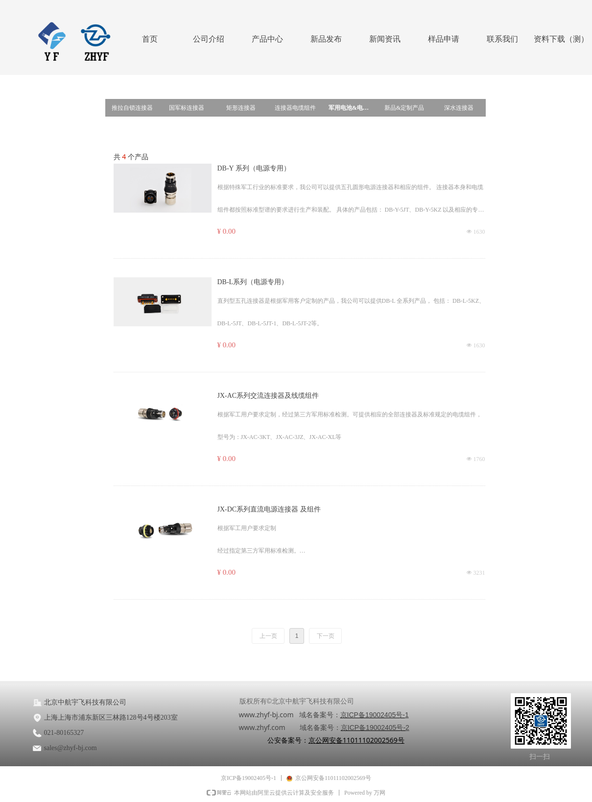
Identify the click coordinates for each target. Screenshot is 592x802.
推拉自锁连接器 (132, 107)
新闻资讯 (385, 39)
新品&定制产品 (404, 107)
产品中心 (267, 39)
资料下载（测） (561, 39)
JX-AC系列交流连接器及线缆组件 (268, 395)
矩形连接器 (241, 107)
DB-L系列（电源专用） (252, 282)
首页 (150, 39)
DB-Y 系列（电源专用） (253, 168)
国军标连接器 (186, 107)
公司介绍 (208, 39)
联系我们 (502, 39)
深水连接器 (459, 107)
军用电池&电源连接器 (353, 107)
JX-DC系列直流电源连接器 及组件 (269, 509)
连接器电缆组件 (295, 107)
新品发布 (326, 39)
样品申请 (443, 39)
